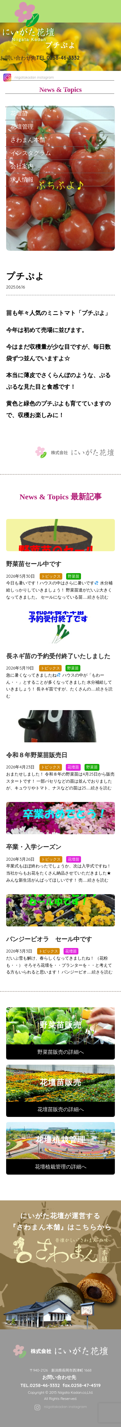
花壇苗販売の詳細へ (60, 1109)
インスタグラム (30, 152)
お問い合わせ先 (40, 57)
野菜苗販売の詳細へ (60, 1052)
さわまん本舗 (27, 139)
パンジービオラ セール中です (49, 939)
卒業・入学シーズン (33, 847)
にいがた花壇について (39, 86)
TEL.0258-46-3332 (40, 1385)
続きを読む (97, 597)
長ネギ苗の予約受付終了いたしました (58, 656)
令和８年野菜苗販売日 (36, 755)
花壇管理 (22, 126)
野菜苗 (19, 99)
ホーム (19, 73)
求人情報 (22, 179)
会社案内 (22, 166)
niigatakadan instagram (65, 1406)
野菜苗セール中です (33, 564)
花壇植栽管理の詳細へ (60, 1166)
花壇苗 (19, 113)
